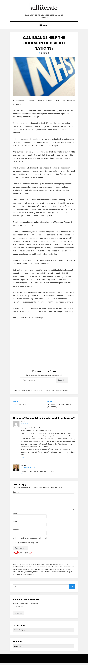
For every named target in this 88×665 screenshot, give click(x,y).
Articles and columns (26, 392)
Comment (17, 494)
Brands (35, 392)
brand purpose (55, 392)
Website (16, 532)
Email (15, 523)
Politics (40, 392)
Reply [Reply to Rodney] (22, 459)
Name (15, 515)
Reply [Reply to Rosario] (22, 475)
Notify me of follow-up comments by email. (30, 540)
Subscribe (61, 382)
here (31, 576)
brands (62, 392)
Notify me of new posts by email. (26, 545)
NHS (66, 392)
